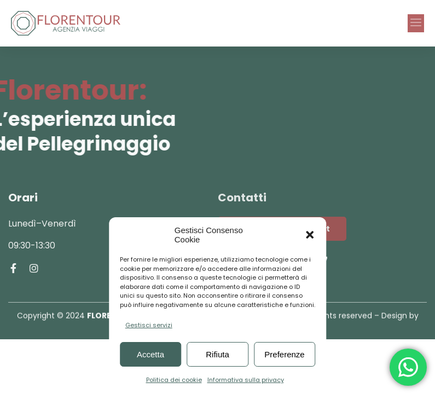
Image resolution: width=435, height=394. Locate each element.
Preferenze (284, 354)
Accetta (150, 354)
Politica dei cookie (174, 379)
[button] (309, 234)
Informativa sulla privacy (245, 379)
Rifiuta (217, 354)
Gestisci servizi (148, 325)
